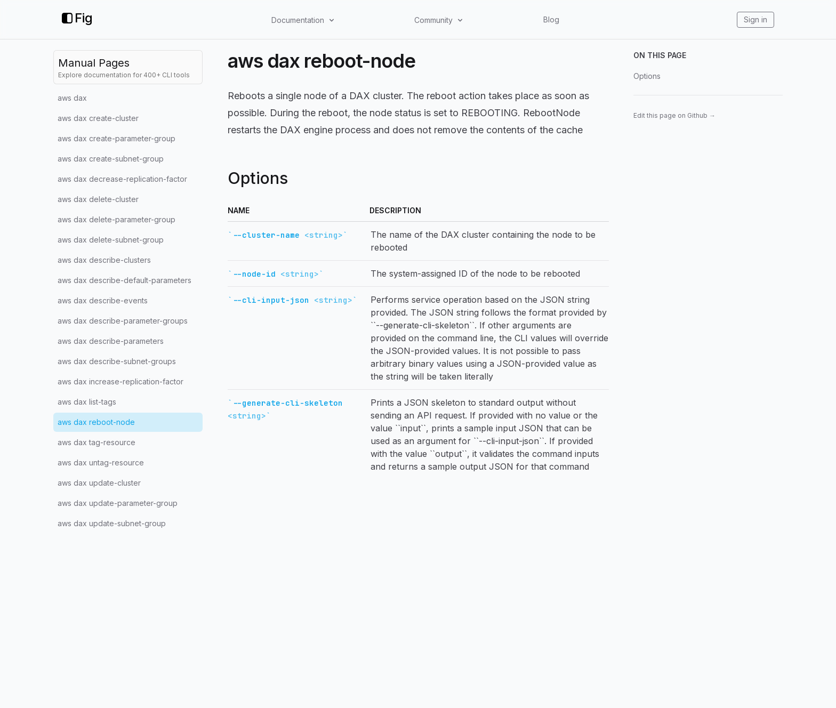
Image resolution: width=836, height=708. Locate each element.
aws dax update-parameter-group (118, 503)
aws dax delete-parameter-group (116, 219)
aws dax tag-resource (96, 442)
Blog (551, 19)
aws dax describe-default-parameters (124, 280)
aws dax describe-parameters (111, 340)
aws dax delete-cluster (98, 199)
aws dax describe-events (103, 300)
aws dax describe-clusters (104, 259)
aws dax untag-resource (101, 462)
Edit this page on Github (674, 115)
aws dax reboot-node (96, 422)
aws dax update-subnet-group (112, 523)
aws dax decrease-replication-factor (122, 178)
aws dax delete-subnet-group (111, 239)
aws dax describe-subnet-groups (117, 361)
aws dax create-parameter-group (116, 138)
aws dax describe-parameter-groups (123, 320)
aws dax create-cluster (98, 118)
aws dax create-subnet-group (111, 158)
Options (647, 76)
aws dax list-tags (87, 401)
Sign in (755, 19)
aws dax (72, 97)
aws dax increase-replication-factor (120, 381)
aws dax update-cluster (99, 482)
